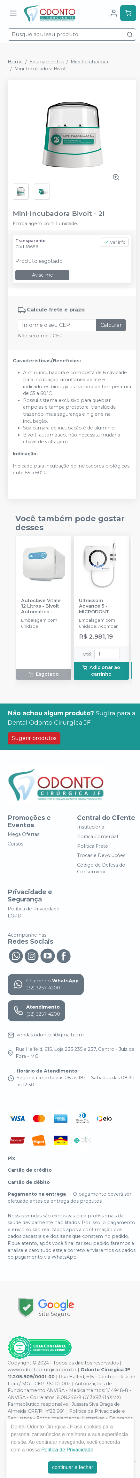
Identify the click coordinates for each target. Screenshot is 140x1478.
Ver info (115, 242)
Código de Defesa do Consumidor (101, 868)
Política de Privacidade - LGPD (35, 912)
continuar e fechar (72, 1467)
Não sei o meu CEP (40, 336)
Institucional (91, 827)
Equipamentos (46, 62)
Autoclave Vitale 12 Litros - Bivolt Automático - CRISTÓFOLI (41, 606)
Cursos (15, 844)
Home (15, 62)
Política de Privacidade (67, 1449)
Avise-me (42, 275)
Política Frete (92, 846)
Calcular (111, 325)
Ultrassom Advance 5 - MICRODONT (94, 606)
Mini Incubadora (89, 62)
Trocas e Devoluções (101, 855)
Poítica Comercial (97, 836)
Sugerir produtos (34, 738)
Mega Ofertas (23, 834)
